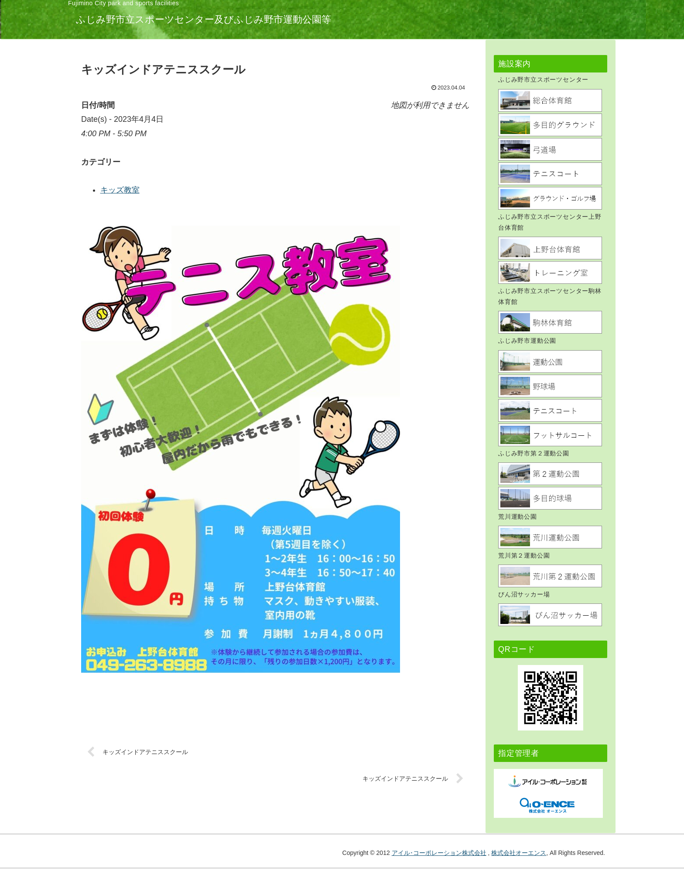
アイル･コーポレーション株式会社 (439, 852)
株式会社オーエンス (518, 852)
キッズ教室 (253, 190)
